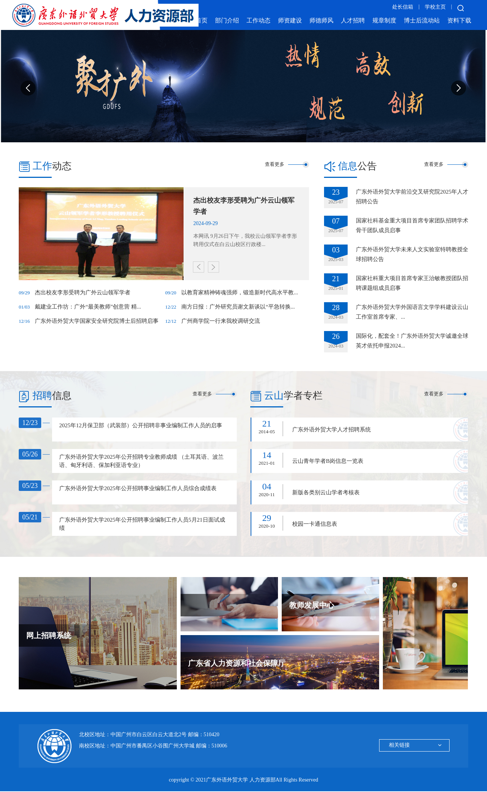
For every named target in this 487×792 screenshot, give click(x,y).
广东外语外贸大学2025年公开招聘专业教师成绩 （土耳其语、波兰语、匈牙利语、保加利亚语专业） (141, 461)
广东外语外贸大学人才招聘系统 (331, 430)
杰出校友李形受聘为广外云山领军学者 (82, 292)
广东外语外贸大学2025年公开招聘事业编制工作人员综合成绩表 (138, 488)
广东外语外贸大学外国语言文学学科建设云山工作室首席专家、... (412, 312)
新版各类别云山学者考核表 (326, 492)
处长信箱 (402, 7)
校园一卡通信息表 (314, 524)
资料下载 (459, 20)
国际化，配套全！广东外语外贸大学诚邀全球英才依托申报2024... (412, 341)
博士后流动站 (422, 20)
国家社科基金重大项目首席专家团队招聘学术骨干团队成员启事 (412, 225)
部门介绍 (227, 20)
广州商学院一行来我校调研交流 (220, 321)
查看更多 (274, 164)
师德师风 (321, 20)
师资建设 (290, 20)
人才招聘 (353, 20)
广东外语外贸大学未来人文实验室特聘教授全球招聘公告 (412, 254)
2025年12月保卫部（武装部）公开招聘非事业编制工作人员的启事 (140, 425)
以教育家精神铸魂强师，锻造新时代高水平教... (239, 292)
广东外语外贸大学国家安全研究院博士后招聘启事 (96, 321)
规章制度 (384, 20)
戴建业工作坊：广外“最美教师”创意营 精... (88, 307)
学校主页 (435, 7)
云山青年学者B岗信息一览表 (327, 461)
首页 (202, 20)
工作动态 (258, 20)
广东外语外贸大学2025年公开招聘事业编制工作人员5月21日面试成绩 (142, 524)
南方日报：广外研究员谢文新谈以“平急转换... (238, 307)
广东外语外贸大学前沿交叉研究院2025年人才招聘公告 (412, 196)
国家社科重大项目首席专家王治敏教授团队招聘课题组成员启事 (412, 283)
